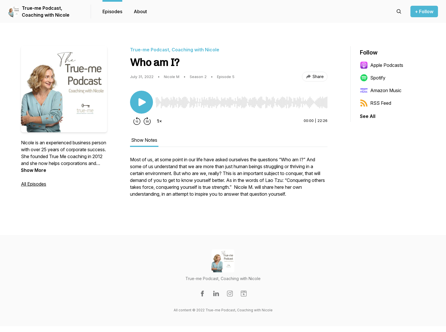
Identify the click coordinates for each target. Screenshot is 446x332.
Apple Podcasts (381, 65)
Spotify (372, 78)
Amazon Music (381, 90)
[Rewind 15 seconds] (137, 121)
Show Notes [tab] (144, 140)
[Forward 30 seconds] (147, 121)
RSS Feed (375, 103)
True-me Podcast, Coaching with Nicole (45, 11)
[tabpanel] (228, 179)
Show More (33, 170)
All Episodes (33, 184)
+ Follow (424, 11)
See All (367, 116)
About (140, 11)
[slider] (241, 102)
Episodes (112, 11)
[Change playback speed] (159, 121)
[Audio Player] (241, 100)
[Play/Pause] (141, 102)
